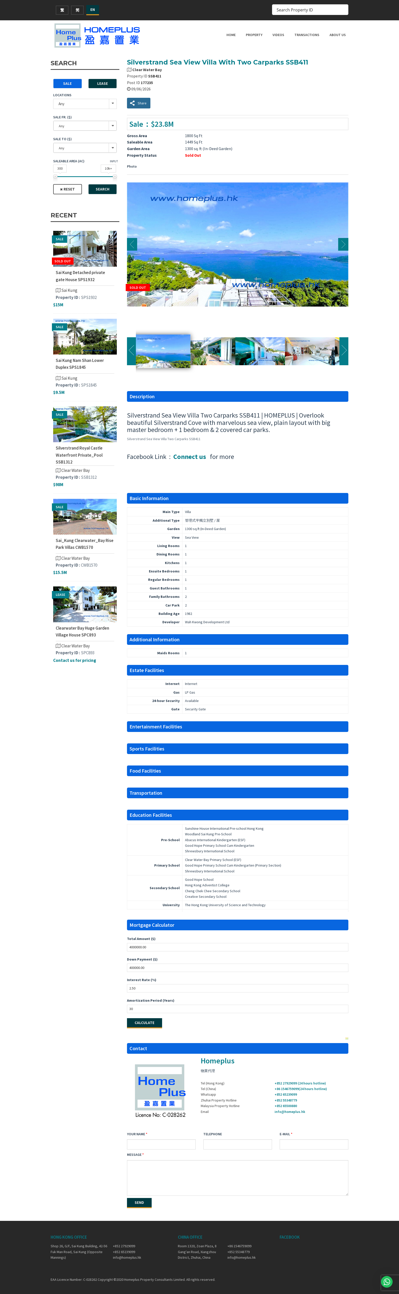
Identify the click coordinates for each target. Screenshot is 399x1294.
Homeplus (217, 1060)
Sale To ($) (62, 139)
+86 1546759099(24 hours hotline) (301, 1089)
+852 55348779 (286, 1100)
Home (231, 35)
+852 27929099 (124, 1246)
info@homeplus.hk (290, 1111)
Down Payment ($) (142, 959)
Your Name (136, 1134)
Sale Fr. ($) (62, 117)
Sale (67, 83)
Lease (102, 83)
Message (134, 1154)
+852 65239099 (286, 1094)
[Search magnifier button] (343, 9)
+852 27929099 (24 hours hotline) (300, 1083)
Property (254, 35)
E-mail (285, 1134)
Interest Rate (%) (141, 980)
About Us (338, 35)
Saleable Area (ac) (68, 161)
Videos (278, 35)
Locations (62, 95)
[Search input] (307, 9)
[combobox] (85, 126)
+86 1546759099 (239, 1246)
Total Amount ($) (141, 938)
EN (92, 9)
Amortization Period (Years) (150, 1000)
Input (114, 161)
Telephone (212, 1134)
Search (102, 189)
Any (61, 103)
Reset (69, 189)
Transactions (306, 35)
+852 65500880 (286, 1106)
